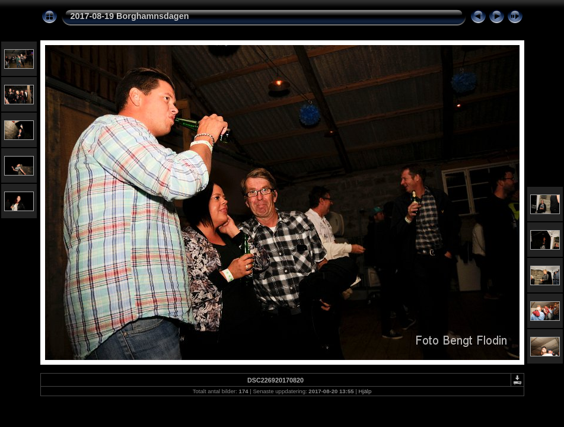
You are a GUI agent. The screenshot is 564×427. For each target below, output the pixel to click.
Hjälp (364, 391)
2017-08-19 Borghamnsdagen (130, 16)
